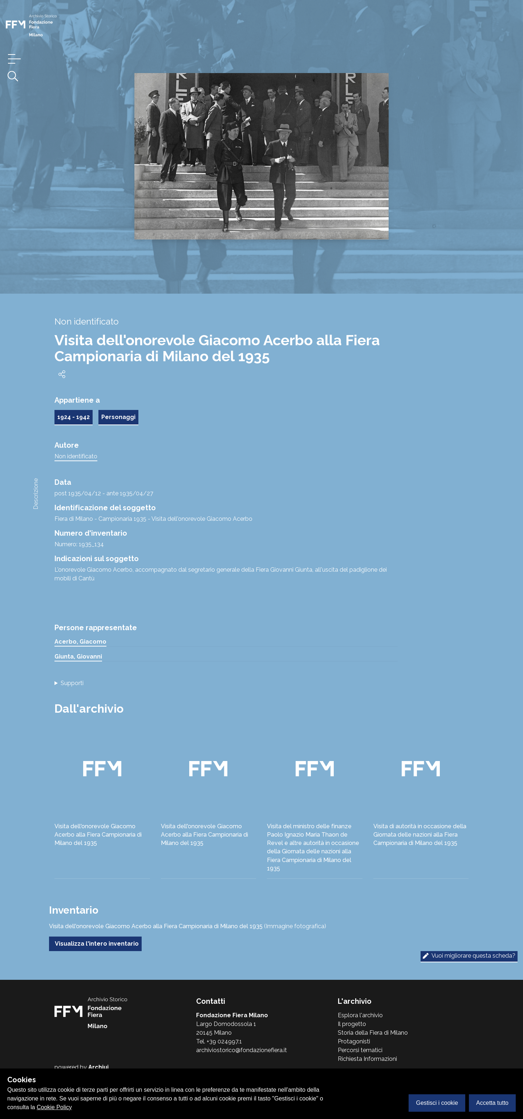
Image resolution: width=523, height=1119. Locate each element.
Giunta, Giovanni (78, 656)
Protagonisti (354, 1041)
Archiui (98, 1067)
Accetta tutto (492, 1103)
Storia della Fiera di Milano (373, 1032)
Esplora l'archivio (360, 1015)
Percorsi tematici (360, 1050)
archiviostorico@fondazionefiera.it (241, 1050)
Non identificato (75, 456)
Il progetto (352, 1024)
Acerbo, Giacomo (80, 641)
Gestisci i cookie (437, 1103)
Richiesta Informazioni (367, 1058)
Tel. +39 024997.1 (219, 1041)
